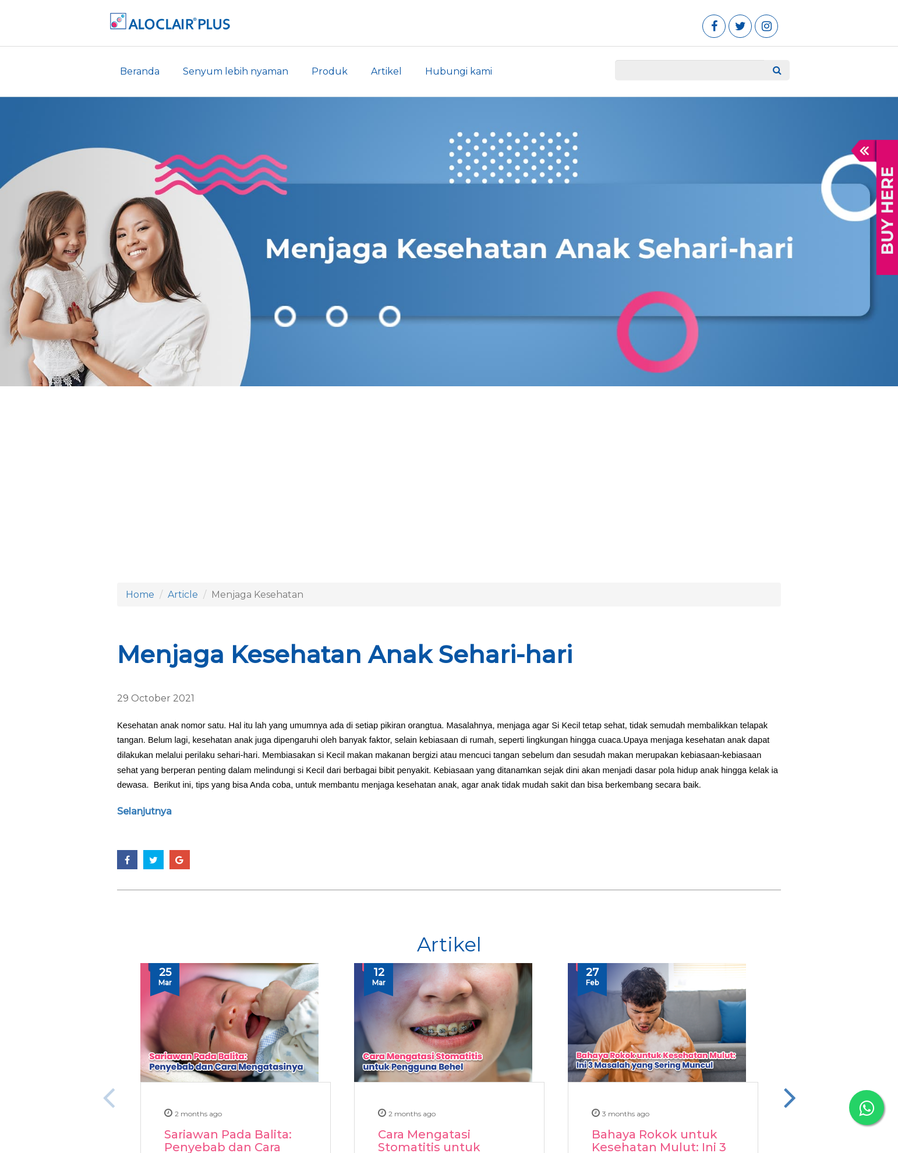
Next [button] (790, 1097)
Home (140, 594)
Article (183, 594)
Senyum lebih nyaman (235, 71)
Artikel (386, 71)
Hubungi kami (458, 71)
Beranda (140, 71)
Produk (330, 71)
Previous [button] (108, 1097)
